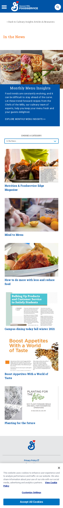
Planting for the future (20, 423)
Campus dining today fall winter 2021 (30, 329)
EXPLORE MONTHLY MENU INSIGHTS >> (25, 119)
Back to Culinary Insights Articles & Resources (31, 21)
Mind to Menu (14, 234)
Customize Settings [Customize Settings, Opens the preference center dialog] (31, 493)
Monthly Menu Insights (30, 88)
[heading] (31, 38)
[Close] (59, 468)
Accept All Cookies (31, 502)
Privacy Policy (31, 460)
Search (58, 5)
